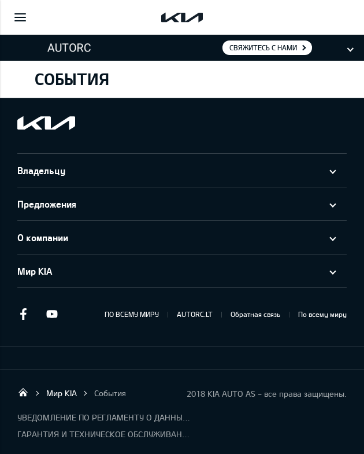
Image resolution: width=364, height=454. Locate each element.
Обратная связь (255, 314)
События (110, 393)
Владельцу (41, 170)
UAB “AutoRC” (23, 392)
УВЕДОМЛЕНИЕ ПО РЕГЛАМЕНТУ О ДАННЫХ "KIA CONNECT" (104, 417)
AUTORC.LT (195, 314)
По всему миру (322, 314)
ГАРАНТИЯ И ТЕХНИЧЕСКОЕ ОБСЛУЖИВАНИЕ (104, 434)
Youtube (52, 314)
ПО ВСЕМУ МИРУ (132, 314)
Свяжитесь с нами (263, 47)
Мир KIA (34, 270)
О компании (42, 237)
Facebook (23, 314)
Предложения (46, 203)
